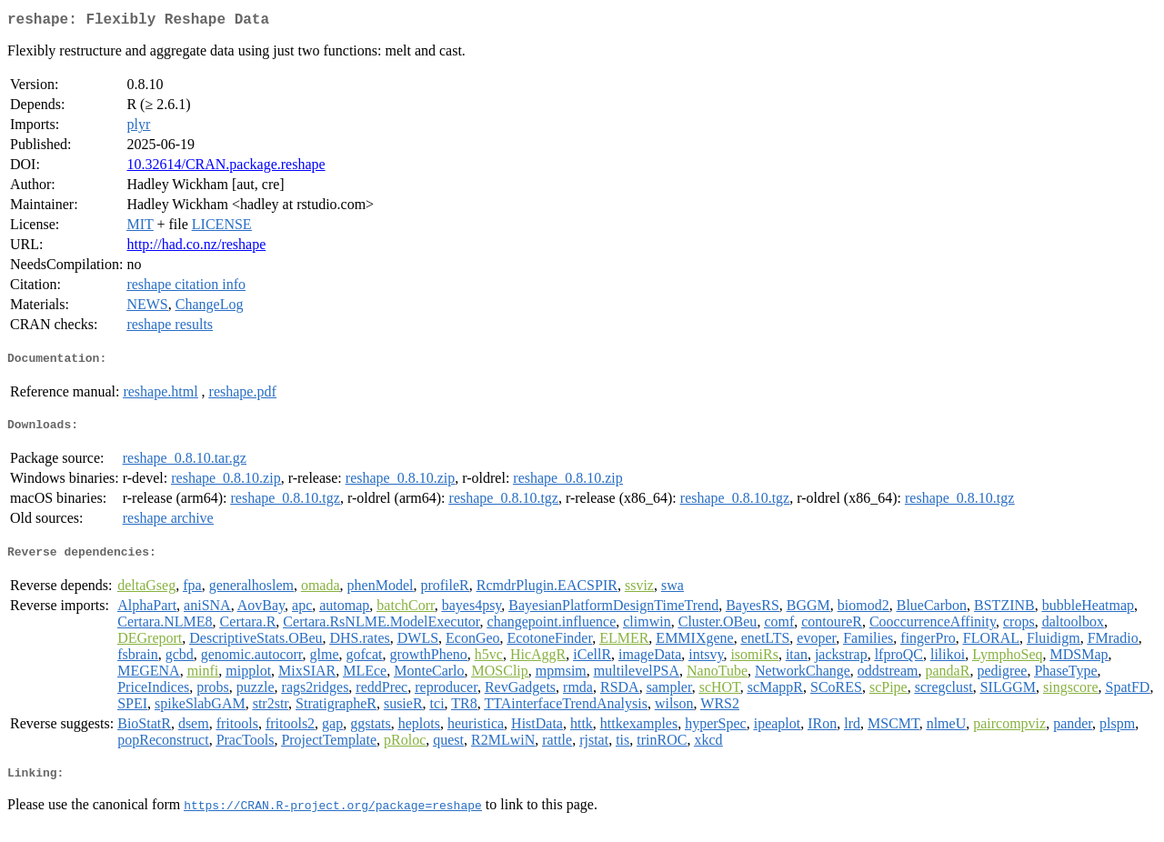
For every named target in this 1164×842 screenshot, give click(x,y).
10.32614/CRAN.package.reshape (225, 167)
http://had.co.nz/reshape (196, 248)
